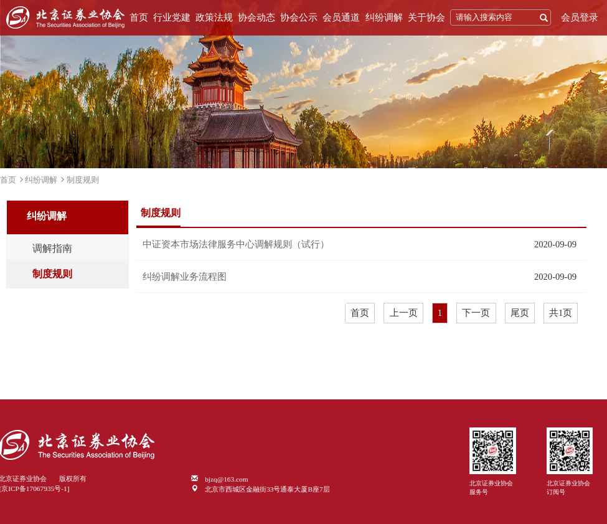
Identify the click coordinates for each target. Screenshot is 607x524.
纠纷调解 (384, 17)
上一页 (404, 313)
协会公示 (299, 17)
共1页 (560, 313)
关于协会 (426, 17)
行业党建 (172, 17)
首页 (138, 17)
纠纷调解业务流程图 (185, 277)
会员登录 (579, 17)
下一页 (476, 313)
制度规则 (83, 179)
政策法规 (214, 17)
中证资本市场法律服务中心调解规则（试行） (236, 244)
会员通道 (341, 17)
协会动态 (256, 17)
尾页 (520, 313)
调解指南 (52, 248)
